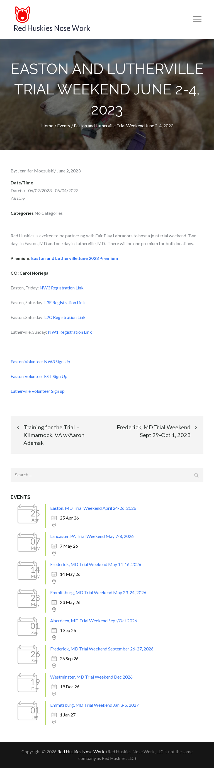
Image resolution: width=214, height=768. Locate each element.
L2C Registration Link (65, 317)
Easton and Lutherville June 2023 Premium (74, 258)
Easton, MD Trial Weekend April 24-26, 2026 (93, 508)
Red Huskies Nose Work (51, 28)
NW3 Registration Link (62, 287)
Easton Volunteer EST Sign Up (39, 376)
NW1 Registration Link (70, 332)
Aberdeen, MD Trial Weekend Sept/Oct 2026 (93, 620)
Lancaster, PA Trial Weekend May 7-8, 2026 (92, 536)
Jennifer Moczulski (36, 170)
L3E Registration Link (64, 302)
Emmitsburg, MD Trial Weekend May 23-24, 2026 (98, 592)
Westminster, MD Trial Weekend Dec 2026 (91, 676)
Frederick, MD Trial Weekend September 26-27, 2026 (102, 648)
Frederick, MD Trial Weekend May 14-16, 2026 (95, 564)
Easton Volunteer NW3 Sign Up (40, 361)
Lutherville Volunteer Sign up (38, 391)
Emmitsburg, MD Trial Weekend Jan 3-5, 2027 (94, 705)
